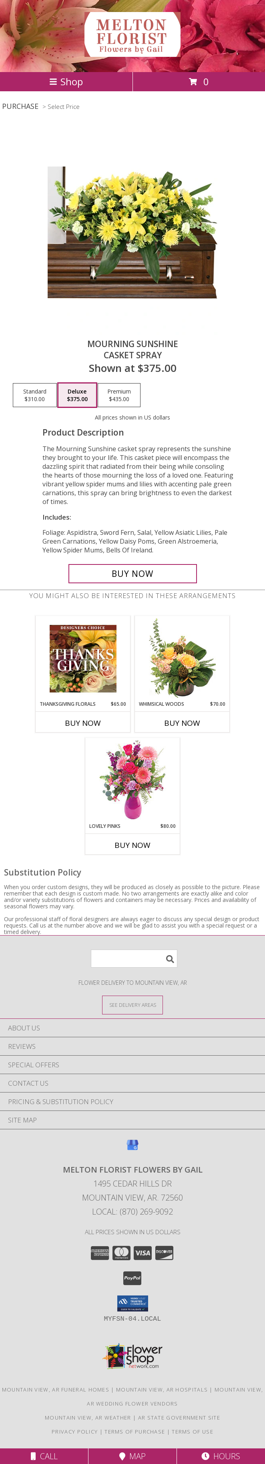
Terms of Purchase (134, 1431)
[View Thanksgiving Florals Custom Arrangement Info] (83, 658)
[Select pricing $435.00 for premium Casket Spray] (119, 395)
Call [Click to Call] (44, 1456)
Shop (66, 81)
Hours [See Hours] (220, 1456)
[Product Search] (134, 959)
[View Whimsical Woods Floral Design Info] (182, 658)
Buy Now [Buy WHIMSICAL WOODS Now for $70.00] (182, 723)
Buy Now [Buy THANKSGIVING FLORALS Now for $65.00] (83, 723)
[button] (132, 1303)
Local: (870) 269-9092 (132, 1211)
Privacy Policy (75, 1431)
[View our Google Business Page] (132, 1148)
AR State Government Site (179, 1417)
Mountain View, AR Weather (88, 1417)
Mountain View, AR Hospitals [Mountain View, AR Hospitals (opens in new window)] (162, 1389)
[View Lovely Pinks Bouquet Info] (132, 780)
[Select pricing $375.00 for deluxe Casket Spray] (77, 395)
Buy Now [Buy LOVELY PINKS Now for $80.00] (132, 845)
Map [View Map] (132, 1456)
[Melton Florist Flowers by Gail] (132, 52)
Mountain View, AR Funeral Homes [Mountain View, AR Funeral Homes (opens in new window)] (55, 1389)
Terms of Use (192, 1431)
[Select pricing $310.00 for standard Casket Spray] (34, 395)
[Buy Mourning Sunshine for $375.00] (132, 573)
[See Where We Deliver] (132, 1004)
